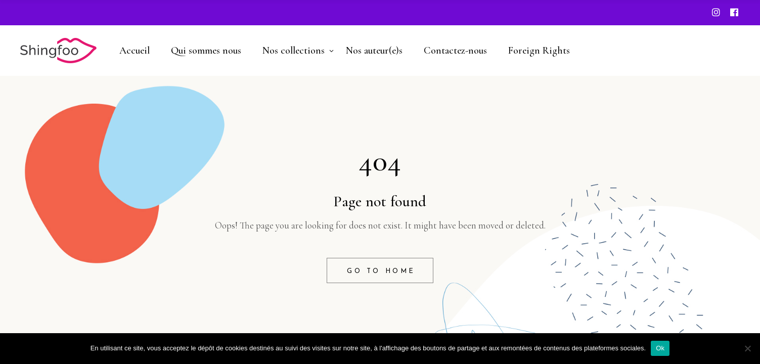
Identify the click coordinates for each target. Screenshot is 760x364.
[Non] (747, 348)
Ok (660, 348)
